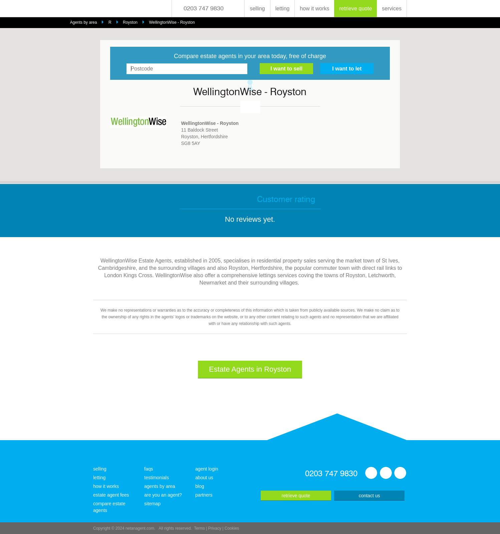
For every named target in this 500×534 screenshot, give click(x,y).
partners (203, 495)
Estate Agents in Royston (250, 369)
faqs (148, 469)
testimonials (156, 477)
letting (282, 8)
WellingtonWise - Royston (172, 22)
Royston (130, 22)
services (392, 8)
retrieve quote (355, 8)
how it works (314, 8)
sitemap (152, 503)
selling (257, 8)
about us (204, 477)
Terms (199, 528)
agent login (206, 469)
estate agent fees (111, 495)
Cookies (232, 528)
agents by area (159, 486)
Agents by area (83, 22)
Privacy (214, 528)
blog (199, 486)
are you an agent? (163, 495)
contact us (369, 495)
